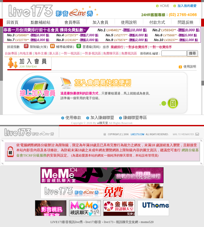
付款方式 (157, 22)
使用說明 (129, 22)
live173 (108, 222)
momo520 (147, 222)
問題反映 (185, 22)
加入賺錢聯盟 (102, 117)
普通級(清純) (91, 47)
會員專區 (72, 22)
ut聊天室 (102, 122)
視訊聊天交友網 (127, 222)
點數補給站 (40, 22)
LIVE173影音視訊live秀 (66, 222)
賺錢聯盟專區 (135, 117)
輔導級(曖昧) (65, 47)
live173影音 (93, 222)
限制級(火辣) (39, 47)
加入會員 (100, 22)
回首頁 (12, 22)
